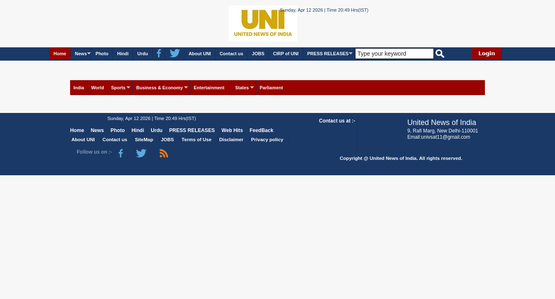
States (242, 87)
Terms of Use (197, 139)
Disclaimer (231, 139)
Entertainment (209, 87)
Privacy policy (267, 139)
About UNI (200, 53)
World (97, 87)
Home (60, 53)
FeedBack (261, 130)
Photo (101, 53)
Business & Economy (159, 87)
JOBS (258, 53)
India (78, 87)
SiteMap (144, 139)
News (81, 53)
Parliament (271, 87)
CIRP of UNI (286, 53)
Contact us (231, 53)
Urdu (142, 53)
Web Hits (232, 130)
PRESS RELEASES (328, 53)
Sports (118, 87)
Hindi (123, 53)
